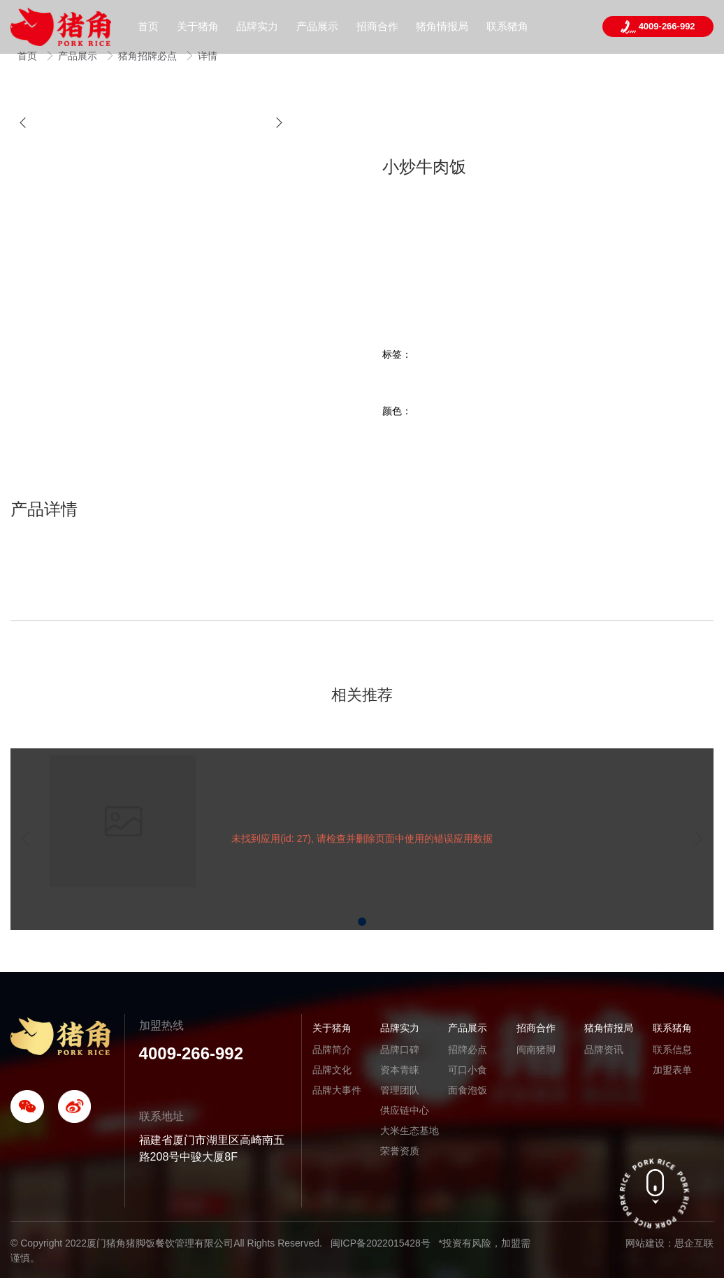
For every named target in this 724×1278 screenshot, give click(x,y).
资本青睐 (399, 1069)
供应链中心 (404, 1110)
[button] (22, 122)
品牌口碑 (399, 1049)
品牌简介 (332, 1049)
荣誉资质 (399, 1150)
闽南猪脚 (536, 1049)
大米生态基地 (409, 1130)
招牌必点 (467, 1049)
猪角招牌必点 (149, 55)
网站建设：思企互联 (669, 1243)
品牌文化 (332, 1069)
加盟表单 (672, 1069)
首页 (28, 55)
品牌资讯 (603, 1049)
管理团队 (399, 1090)
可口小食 (467, 1069)
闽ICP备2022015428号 (380, 1243)
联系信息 (672, 1049)
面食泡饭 (467, 1090)
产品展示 (79, 55)
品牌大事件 (336, 1090)
